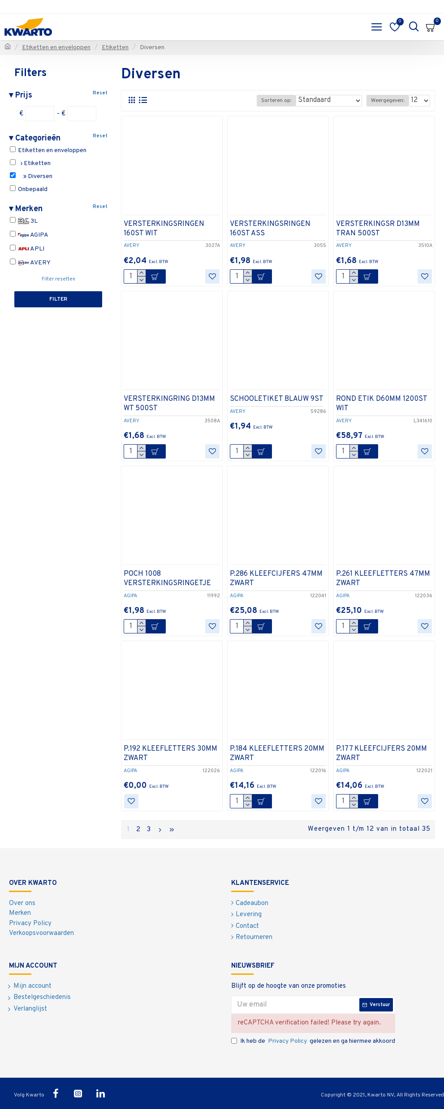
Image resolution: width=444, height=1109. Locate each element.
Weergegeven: (387, 100)
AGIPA (29, 235)
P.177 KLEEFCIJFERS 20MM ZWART (381, 753)
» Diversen (31, 176)
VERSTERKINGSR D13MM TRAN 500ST (378, 229)
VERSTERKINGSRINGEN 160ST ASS (270, 229)
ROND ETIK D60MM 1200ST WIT (381, 404)
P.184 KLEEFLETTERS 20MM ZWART (277, 753)
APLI (27, 249)
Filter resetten (58, 279)
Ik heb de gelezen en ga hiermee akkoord (313, 1041)
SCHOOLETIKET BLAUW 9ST (276, 399)
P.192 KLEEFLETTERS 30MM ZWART (170, 753)
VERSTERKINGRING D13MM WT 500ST (169, 404)
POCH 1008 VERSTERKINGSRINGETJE (167, 578)
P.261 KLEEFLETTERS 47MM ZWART (383, 578)
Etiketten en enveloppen (56, 47)
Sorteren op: (276, 100)
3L (24, 221)
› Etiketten (30, 163)
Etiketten (115, 47)
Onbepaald (28, 189)
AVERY (30, 262)
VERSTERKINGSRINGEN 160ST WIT (164, 229)
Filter (58, 299)
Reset (100, 93)
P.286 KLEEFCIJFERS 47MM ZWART (276, 578)
